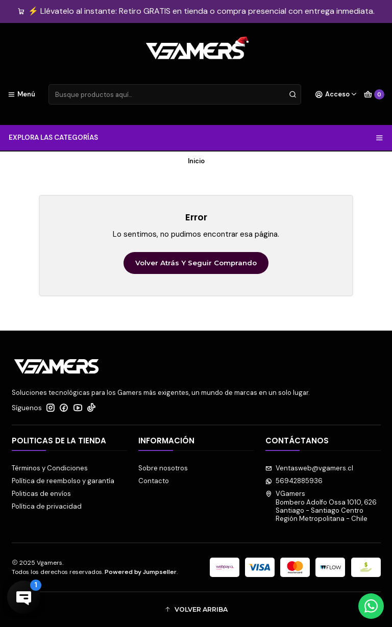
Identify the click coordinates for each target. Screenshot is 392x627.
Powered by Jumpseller (141, 572)
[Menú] (21, 94)
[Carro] (374, 94)
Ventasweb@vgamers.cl (309, 468)
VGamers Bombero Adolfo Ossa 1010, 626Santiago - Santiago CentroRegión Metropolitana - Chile (321, 506)
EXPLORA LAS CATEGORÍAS (196, 137)
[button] (196, 609)
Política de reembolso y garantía (63, 480)
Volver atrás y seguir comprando (196, 263)
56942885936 (294, 480)
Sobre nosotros (163, 468)
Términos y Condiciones (50, 468)
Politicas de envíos (41, 493)
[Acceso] (336, 94)
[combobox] (174, 94)
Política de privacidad (47, 506)
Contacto (153, 480)
